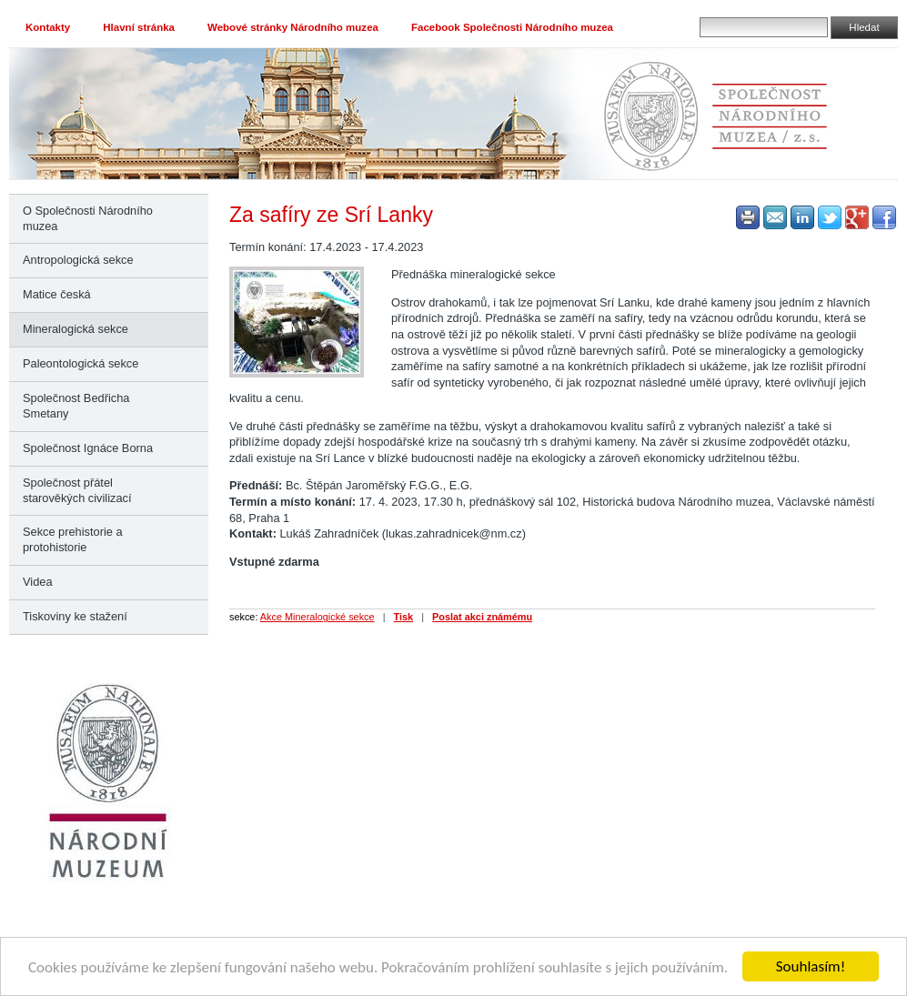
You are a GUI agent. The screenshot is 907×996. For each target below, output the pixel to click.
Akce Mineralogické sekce (317, 616)
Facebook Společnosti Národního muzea (512, 27)
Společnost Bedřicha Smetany (76, 405)
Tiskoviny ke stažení (75, 616)
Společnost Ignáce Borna (88, 448)
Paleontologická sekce (80, 363)
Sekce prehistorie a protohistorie (73, 539)
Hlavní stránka (139, 27)
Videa (38, 582)
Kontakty (47, 27)
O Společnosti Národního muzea (88, 218)
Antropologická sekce (78, 260)
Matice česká (57, 294)
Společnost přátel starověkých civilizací (77, 490)
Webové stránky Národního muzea (292, 27)
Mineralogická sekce (75, 329)
